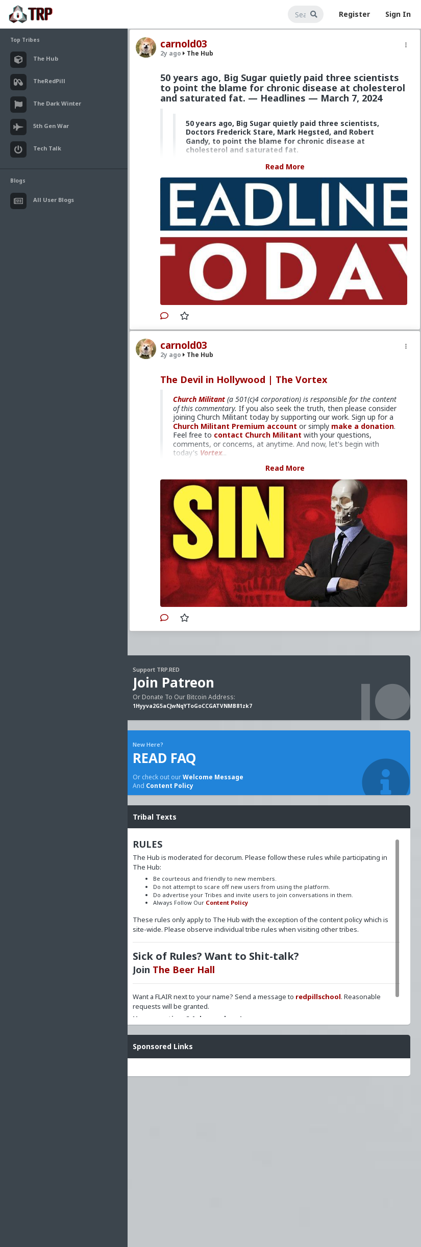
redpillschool (318, 996)
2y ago (170, 53)
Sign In (398, 14)
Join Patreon (173, 682)
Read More (285, 166)
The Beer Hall (184, 969)
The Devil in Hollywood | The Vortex (243, 379)
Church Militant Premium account (235, 426)
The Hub (198, 53)
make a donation (362, 426)
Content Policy (169, 785)
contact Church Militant (258, 435)
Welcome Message (213, 777)
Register (354, 14)
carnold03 (183, 43)
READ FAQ (164, 758)
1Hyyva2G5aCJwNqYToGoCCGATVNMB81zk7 (192, 705)
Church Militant (199, 399)
